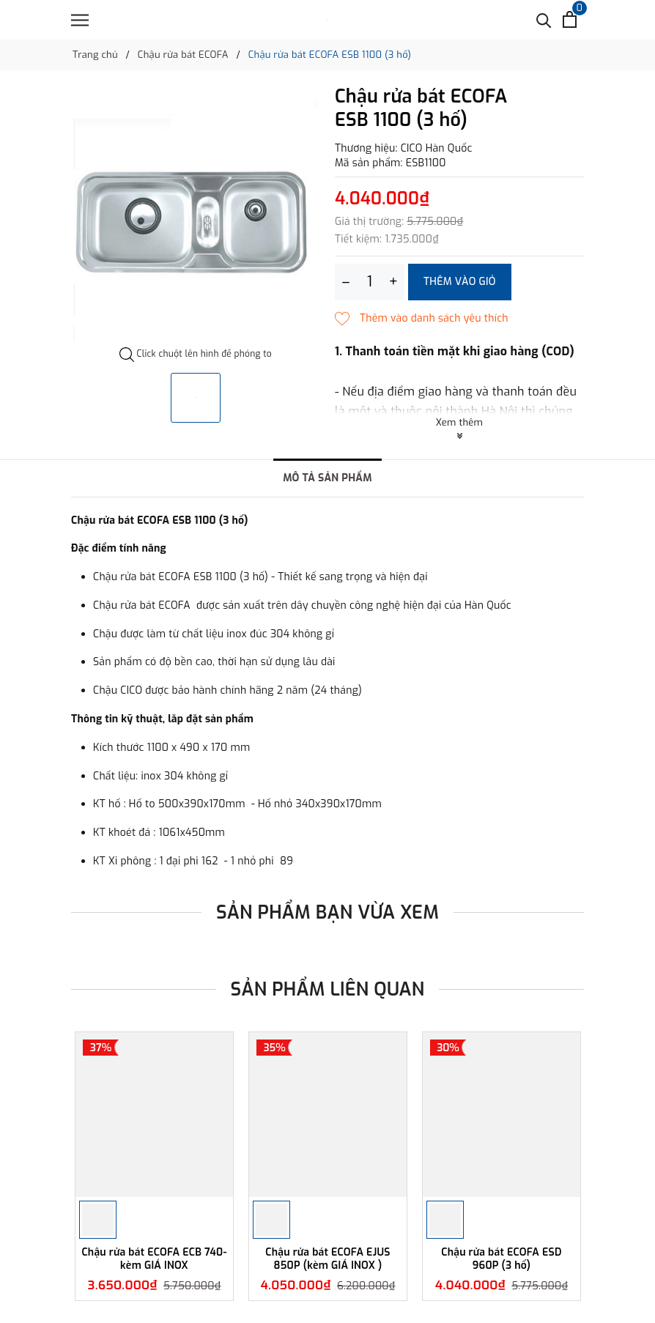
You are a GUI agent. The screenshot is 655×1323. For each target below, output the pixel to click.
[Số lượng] (369, 282)
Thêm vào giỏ (459, 282)
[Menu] (80, 20)
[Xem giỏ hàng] (570, 19)
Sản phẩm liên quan (328, 989)
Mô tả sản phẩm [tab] (327, 478)
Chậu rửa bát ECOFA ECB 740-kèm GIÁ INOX (153, 1259)
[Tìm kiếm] (544, 19)
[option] (195, 216)
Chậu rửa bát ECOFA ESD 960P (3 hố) (501, 1259)
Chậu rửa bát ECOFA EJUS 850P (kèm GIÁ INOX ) (327, 1259)
